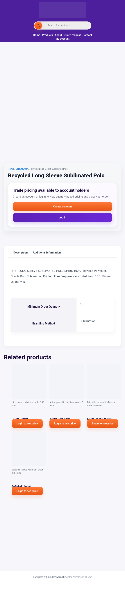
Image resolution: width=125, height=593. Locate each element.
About (58, 35)
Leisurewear (22, 227)
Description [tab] (20, 311)
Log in (62, 276)
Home (36, 35)
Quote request (72, 35)
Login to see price (27, 482)
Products (47, 35)
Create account (62, 265)
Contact (87, 35)
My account (62, 38)
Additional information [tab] (47, 311)
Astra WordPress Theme (79, 577)
